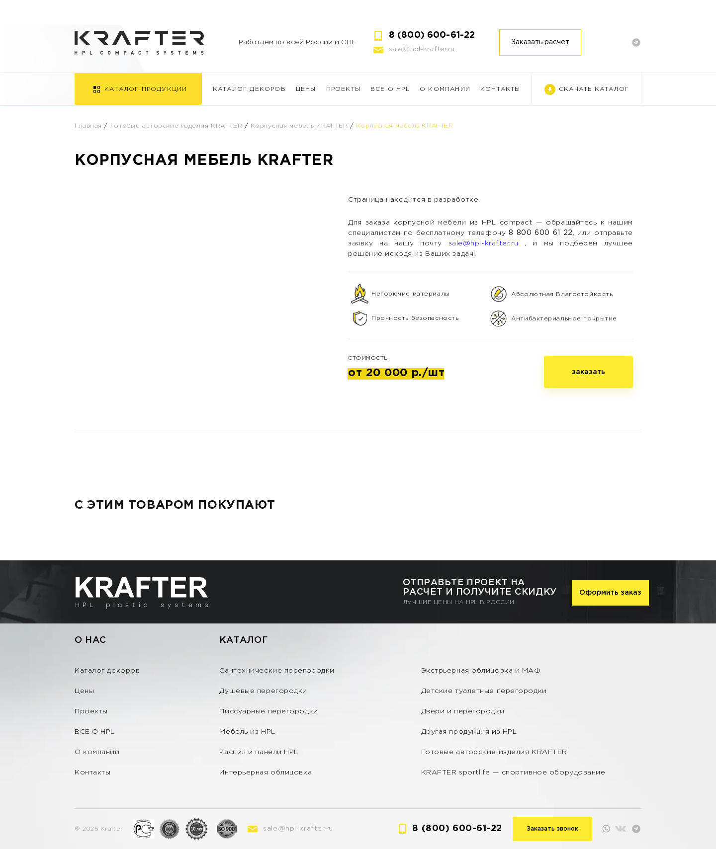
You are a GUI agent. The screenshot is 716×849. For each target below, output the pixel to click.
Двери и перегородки (463, 711)
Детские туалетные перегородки (484, 691)
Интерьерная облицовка (265, 772)
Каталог (243, 640)
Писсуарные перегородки (268, 711)
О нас (90, 640)
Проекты (343, 89)
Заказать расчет (540, 42)
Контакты (500, 89)
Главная (88, 126)
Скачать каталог (594, 89)
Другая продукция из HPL (469, 732)
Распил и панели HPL (258, 752)
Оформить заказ (610, 593)
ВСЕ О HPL (390, 89)
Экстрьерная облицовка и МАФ (481, 671)
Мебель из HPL (247, 732)
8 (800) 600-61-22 (432, 35)
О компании (445, 89)
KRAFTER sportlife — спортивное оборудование (513, 772)
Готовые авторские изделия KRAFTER (176, 126)
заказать (588, 372)
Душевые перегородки (263, 691)
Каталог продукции (145, 89)
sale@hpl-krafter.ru (422, 49)
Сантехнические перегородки (277, 671)
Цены (306, 89)
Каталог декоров (249, 89)
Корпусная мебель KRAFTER (299, 126)
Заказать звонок (552, 829)
